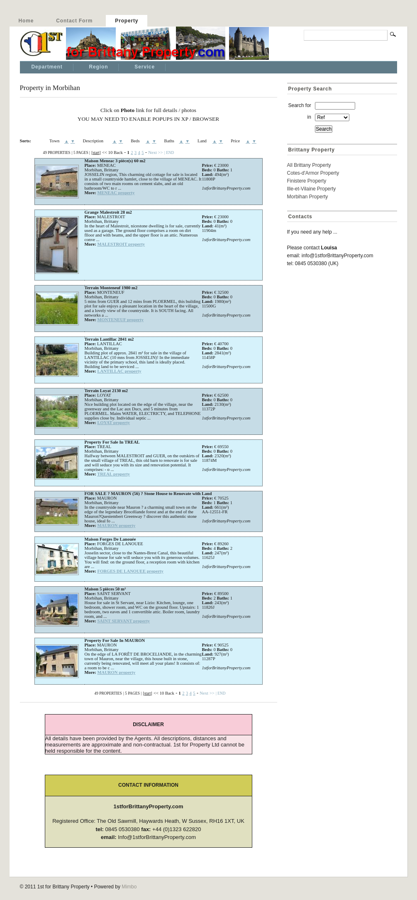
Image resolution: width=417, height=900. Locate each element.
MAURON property (116, 525)
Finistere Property (307, 181)
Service (144, 67)
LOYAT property (113, 422)
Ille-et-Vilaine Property (311, 189)
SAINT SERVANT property (123, 621)
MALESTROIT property (121, 244)
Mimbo (129, 887)
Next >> (155, 152)
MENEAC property (115, 192)
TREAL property (113, 474)
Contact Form (74, 21)
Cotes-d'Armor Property (313, 173)
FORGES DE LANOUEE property (130, 571)
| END (169, 153)
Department (47, 67)
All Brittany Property (309, 165)
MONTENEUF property (120, 319)
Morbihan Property (307, 197)
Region (98, 67)
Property (126, 21)
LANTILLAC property (119, 371)
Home (26, 21)
